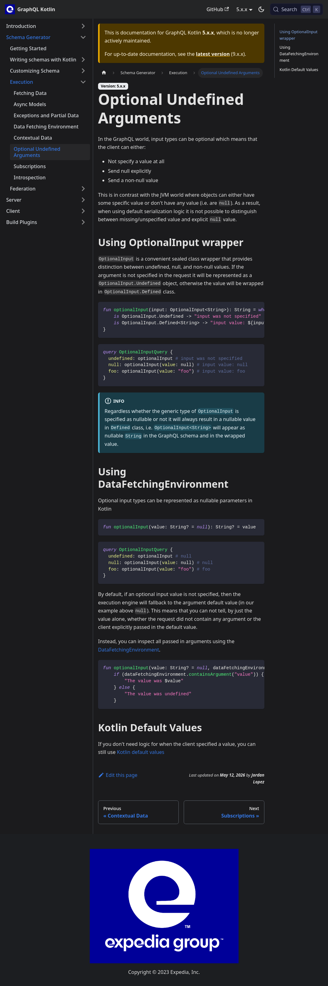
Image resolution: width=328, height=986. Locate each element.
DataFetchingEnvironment (128, 649)
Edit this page (117, 775)
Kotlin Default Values (299, 69)
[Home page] (104, 73)
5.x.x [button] (241, 9)
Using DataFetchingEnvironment (299, 53)
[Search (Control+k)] (296, 9)
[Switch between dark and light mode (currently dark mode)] (261, 9)
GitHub (217, 9)
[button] (46, 26)
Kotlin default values (140, 752)
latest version (213, 54)
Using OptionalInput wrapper (298, 35)
